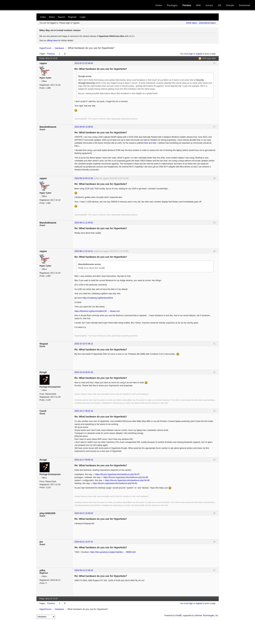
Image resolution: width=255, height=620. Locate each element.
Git (219, 5)
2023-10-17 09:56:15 (84, 460)
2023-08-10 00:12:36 (84, 178)
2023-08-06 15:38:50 (84, 127)
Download (244, 5)
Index (43, 17)
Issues (209, 5)
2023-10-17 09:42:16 (84, 411)
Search (61, 17)
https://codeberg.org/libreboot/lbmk (98, 298)
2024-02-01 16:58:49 (84, 513)
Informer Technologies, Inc (206, 615)
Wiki (198, 5)
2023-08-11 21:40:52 (84, 222)
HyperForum (45, 48)
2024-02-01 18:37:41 (84, 542)
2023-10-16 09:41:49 (84, 372)
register (199, 54)
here (146, 143)
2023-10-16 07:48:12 (84, 344)
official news (52, 40)
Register (72, 17)
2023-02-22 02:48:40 (84, 63)
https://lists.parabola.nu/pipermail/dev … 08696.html (113, 552)
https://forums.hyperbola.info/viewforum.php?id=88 (125, 477)
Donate (230, 5)
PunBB (178, 615)
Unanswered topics (207, 23)
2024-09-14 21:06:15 (84, 570)
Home (158, 5)
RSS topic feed (209, 58)
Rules (52, 17)
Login (82, 17)
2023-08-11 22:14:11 (84, 251)
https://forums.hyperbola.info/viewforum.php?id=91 (115, 483)
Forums (187, 5)
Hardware (59, 48)
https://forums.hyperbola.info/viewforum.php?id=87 (117, 474)
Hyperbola (29, 5)
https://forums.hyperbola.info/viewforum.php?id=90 (127, 480)
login (191, 54)
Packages (172, 5)
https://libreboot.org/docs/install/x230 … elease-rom (97, 311)
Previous (51, 54)
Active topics (191, 23)
